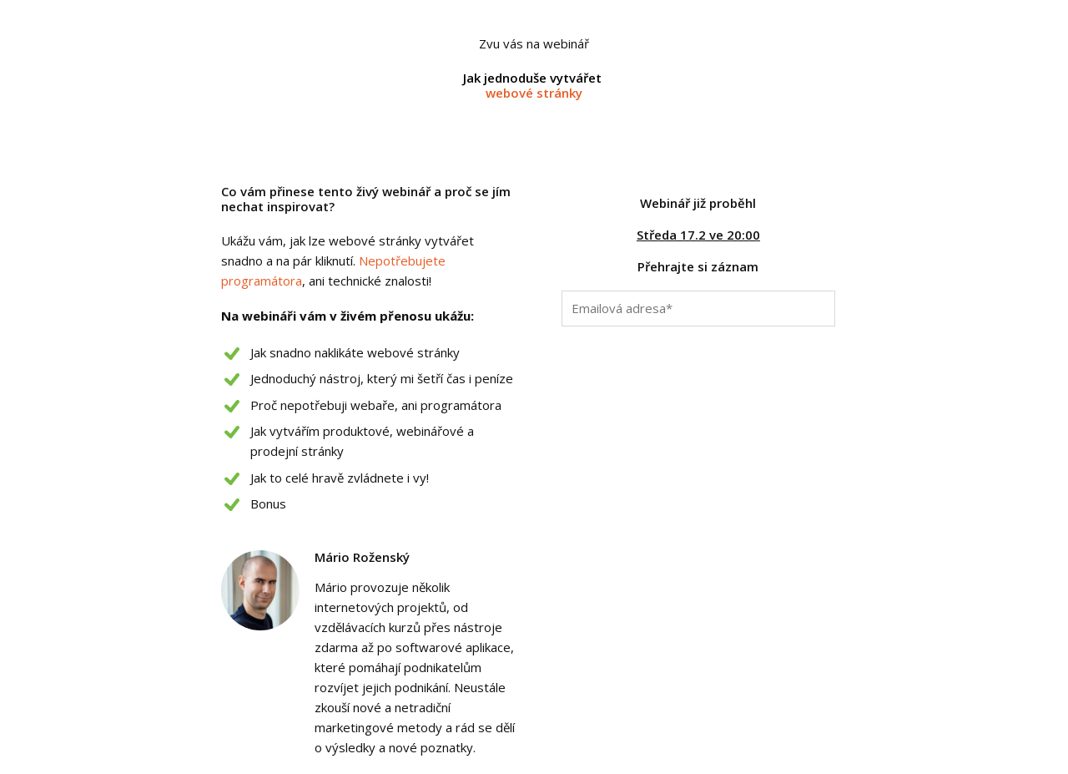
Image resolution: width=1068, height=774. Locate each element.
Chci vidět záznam (698, 344)
